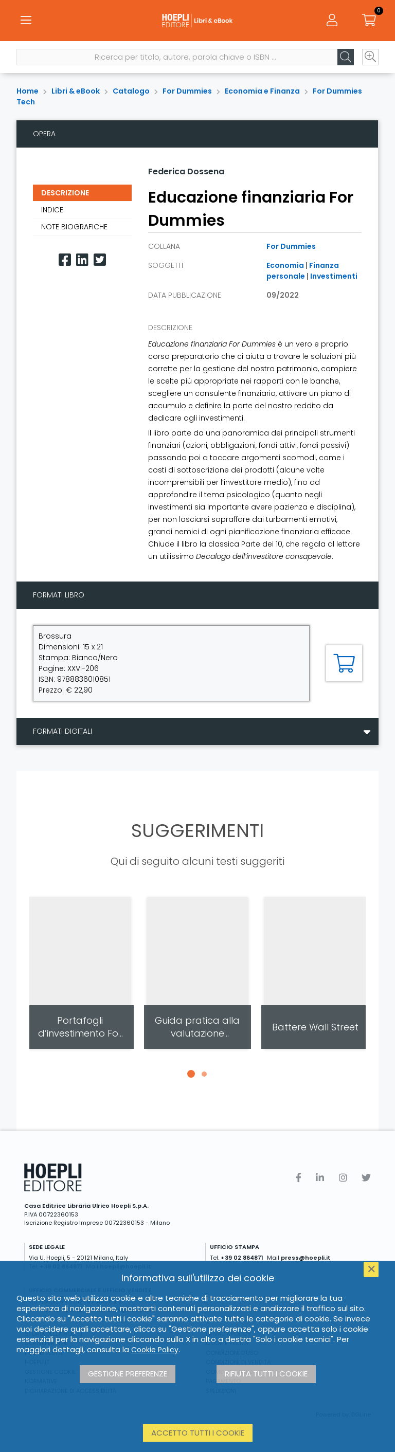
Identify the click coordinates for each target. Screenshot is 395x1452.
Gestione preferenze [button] (127, 1373)
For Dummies (187, 91)
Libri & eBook (75, 91)
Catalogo (131, 91)
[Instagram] (343, 1177)
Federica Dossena (186, 171)
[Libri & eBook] (197, 20)
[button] (190, 1074)
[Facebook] (65, 259)
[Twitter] (100, 259)
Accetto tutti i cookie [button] (197, 1432)
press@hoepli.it (306, 1258)
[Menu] (25, 20)
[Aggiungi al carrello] (344, 663)
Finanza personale (302, 270)
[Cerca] (345, 57)
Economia (285, 265)
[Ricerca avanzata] (370, 57)
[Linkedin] (82, 259)
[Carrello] (369, 20)
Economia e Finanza (262, 91)
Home (27, 91)
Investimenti (333, 276)
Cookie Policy (154, 1350)
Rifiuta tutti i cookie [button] (266, 1373)
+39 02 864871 (242, 1258)
